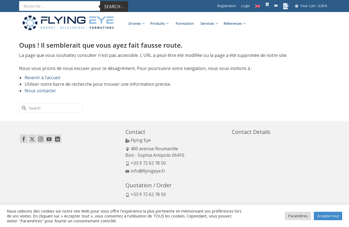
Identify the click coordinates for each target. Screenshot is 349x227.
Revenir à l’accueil (42, 78)
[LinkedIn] (57, 138)
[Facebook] (24, 138)
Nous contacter (40, 91)
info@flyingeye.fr (145, 171)
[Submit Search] (23, 108)
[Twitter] (32, 138)
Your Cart (311, 6)
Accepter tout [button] (328, 215)
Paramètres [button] (298, 215)
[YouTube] (49, 138)
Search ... (114, 7)
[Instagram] (40, 138)
